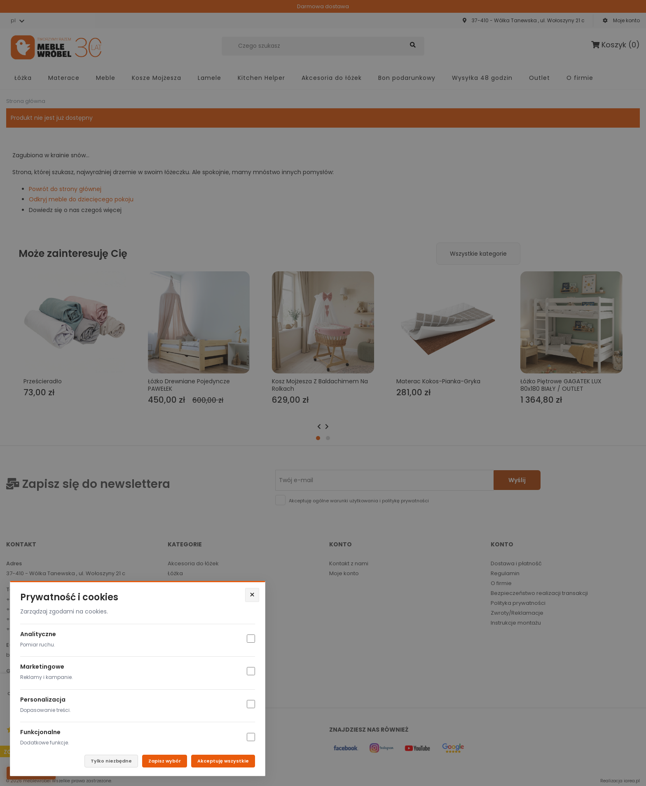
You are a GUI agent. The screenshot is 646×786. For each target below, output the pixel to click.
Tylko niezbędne (111, 761)
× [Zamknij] (252, 594)
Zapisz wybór (164, 761)
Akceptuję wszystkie (223, 761)
